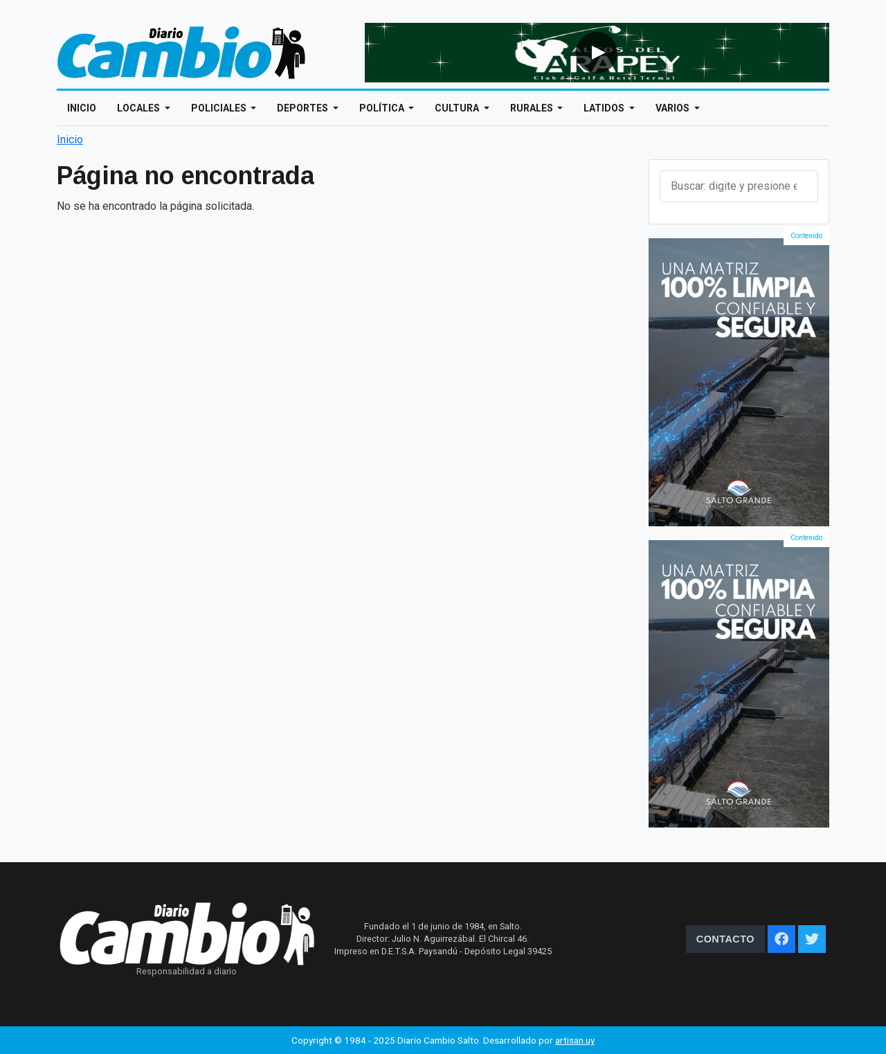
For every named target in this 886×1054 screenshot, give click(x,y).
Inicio (81, 108)
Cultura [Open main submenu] (458, 108)
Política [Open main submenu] (382, 108)
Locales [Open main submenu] (139, 108)
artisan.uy (575, 1040)
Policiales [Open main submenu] (219, 108)
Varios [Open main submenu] (673, 108)
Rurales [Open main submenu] (532, 108)
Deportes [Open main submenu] (303, 108)
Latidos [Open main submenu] (605, 108)
